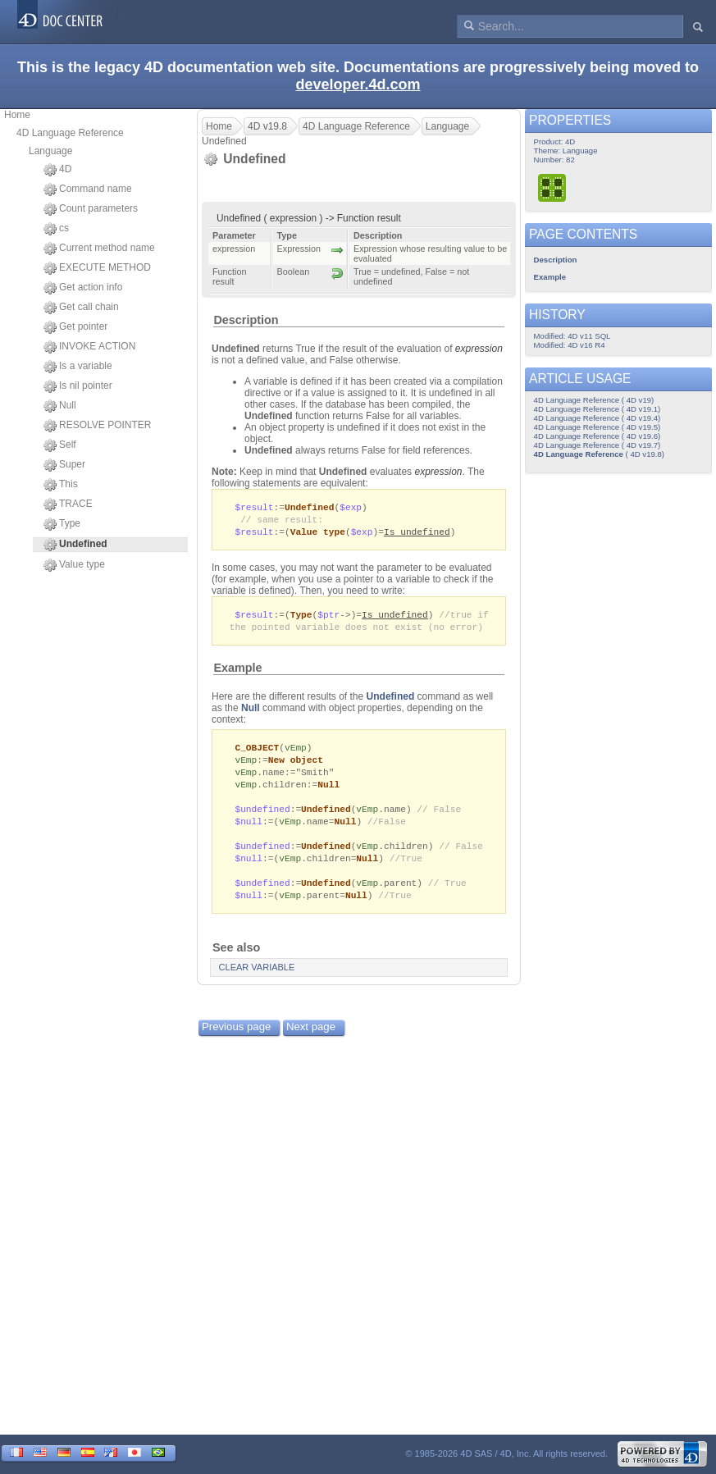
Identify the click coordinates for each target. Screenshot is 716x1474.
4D (57, 169)
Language (50, 151)
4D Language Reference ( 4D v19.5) (597, 426)
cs (56, 228)
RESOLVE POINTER (97, 425)
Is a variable (77, 366)
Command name (87, 189)
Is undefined (417, 533)
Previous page (236, 1041)
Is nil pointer (77, 386)
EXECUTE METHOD (97, 268)
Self (59, 445)
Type (61, 524)
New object (295, 765)
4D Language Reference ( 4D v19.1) (597, 408)
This (60, 484)
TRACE (68, 504)
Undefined (391, 700)
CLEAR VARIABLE (257, 982)
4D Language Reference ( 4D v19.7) (597, 445)
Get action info (82, 287)
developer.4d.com (357, 84)
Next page (310, 1041)
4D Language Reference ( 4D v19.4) (597, 417)
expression (479, 348)
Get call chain (81, 307)
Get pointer (75, 327)
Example (237, 671)
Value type (74, 565)
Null (59, 406)
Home (17, 115)
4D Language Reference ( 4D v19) (594, 399)
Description (245, 319)
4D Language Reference (70, 133)
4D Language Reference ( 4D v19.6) (597, 435)
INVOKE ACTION (89, 347)
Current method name (99, 248)
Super (64, 465)
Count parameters (90, 209)
